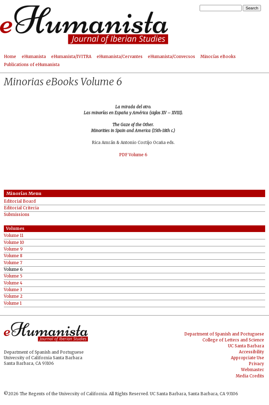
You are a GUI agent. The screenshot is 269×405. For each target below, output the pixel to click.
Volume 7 (13, 263)
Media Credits (250, 376)
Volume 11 (13, 235)
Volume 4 (13, 283)
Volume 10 (14, 242)
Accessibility (251, 351)
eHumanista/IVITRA (71, 56)
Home (10, 56)
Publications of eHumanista (32, 64)
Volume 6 (13, 269)
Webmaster (252, 369)
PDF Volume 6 (133, 154)
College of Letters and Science (233, 340)
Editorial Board (20, 201)
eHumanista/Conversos (171, 56)
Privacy (256, 363)
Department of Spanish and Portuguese (224, 334)
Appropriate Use (247, 357)
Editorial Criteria (21, 208)
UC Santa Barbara (246, 345)
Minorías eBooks (218, 56)
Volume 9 (13, 249)
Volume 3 (13, 290)
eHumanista (34, 56)
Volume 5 (13, 276)
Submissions (16, 214)
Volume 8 (13, 256)
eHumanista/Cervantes (120, 56)
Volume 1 (13, 303)
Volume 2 (13, 296)
